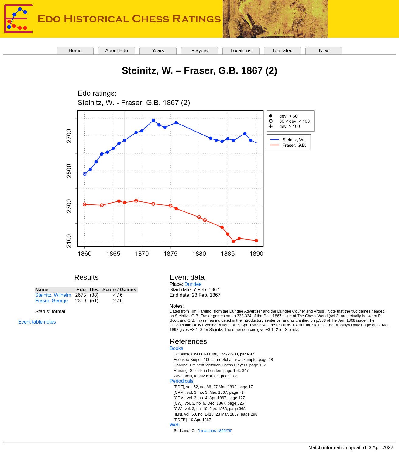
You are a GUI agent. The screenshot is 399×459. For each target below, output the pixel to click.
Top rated (282, 50)
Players (199, 50)
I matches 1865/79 (215, 430)
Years (158, 50)
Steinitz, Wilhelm (53, 295)
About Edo (116, 50)
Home (75, 50)
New (324, 50)
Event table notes (37, 321)
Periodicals (181, 381)
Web (175, 424)
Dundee (192, 284)
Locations (241, 50)
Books (176, 348)
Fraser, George (51, 300)
